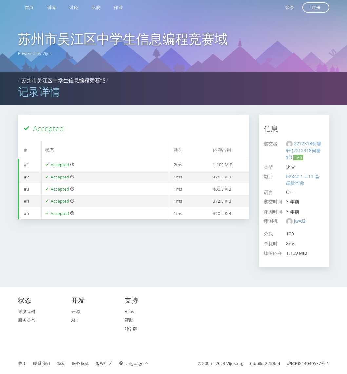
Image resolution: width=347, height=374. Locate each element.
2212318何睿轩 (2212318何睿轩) (303, 150)
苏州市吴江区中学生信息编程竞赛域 (123, 38)
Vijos (129, 311)
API (74, 320)
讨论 (73, 7)
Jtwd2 (300, 221)
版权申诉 (103, 363)
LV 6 (298, 157)
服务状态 (26, 320)
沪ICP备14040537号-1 (308, 363)
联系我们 (41, 363)
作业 (118, 7)
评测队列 (26, 311)
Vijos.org (234, 363)
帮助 (129, 320)
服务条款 (80, 363)
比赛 (96, 7)
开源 (75, 311)
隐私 (61, 363)
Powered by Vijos (35, 53)
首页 (29, 7)
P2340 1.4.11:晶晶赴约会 (302, 179)
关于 (22, 363)
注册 (315, 7)
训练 (51, 7)
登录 (289, 7)
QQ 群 (131, 328)
